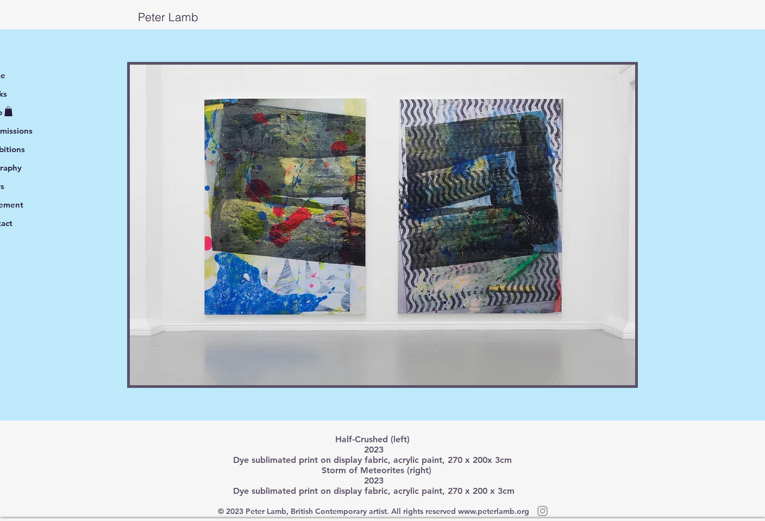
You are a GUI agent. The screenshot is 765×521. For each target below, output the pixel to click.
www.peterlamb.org (493, 511)
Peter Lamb (104, 17)
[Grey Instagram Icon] (542, 511)
